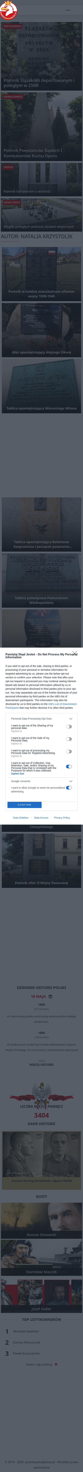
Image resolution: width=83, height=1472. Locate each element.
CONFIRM (24, 804)
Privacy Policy (62, 817)
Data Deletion (21, 817)
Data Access (41, 817)
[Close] (75, 654)
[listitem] (41, 719)
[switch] (69, 726)
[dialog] (41, 736)
